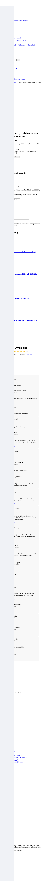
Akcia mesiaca (8, 66)
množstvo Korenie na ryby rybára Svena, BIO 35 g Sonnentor (18, 151)
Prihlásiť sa (20, 45)
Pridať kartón (15, 156)
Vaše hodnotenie (6, 199)
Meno (3, 219)
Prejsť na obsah (5, 1)
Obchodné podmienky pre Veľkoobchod (15, 759)
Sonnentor (7, 169)
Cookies (6, 769)
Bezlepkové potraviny (10, 68)
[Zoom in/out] (7, 858)
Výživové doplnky (9, 78)
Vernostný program (17, 20)
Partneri (6, 805)
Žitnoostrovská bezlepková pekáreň (14, 79)
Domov (4, 45)
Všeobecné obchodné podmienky (13, 757)
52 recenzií (28, 357)
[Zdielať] (3, 858)
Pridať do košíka (5, 156)
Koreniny (13, 82)
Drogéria (6, 71)
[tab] (22, 179)
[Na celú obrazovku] (5, 858)
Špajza (6, 76)
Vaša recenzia (5, 202)
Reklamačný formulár (10, 762)
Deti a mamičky (8, 70)
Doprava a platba (9, 765)
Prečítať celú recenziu (10, 448)
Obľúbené (12, 45)
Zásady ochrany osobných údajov (14, 764)
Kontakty (26, 20)
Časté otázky (8, 767)
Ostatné (6, 74)
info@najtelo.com (20, 40)
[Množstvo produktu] (9, 153)
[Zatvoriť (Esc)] (1, 858)
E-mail (3, 222)
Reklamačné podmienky (11, 761)
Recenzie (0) (8, 179)
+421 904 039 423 (7, 40)
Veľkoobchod (8, 20)
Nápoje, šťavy (8, 73)
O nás (6, 802)
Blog (2, 20)
